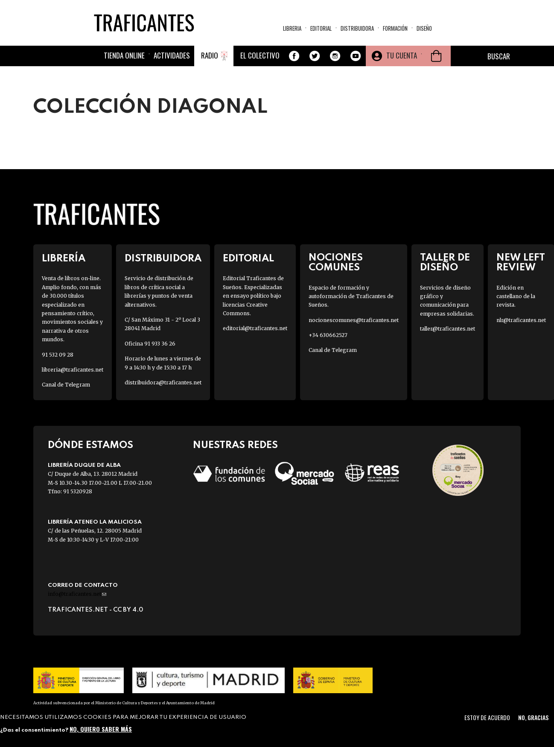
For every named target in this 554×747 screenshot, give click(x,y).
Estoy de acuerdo (487, 717)
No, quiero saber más (101, 728)
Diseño (424, 28)
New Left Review (520, 262)
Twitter (314, 56)
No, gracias (533, 717)
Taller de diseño (445, 262)
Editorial (321, 28)
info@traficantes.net (77, 594)
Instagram (335, 56)
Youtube (355, 56)
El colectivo (260, 55)
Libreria (292, 28)
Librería (63, 259)
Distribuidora (357, 28)
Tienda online (124, 55)
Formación (395, 28)
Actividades (172, 55)
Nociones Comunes (336, 262)
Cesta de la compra (436, 56)
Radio (209, 55)
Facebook (294, 56)
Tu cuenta (401, 55)
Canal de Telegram (66, 384)
